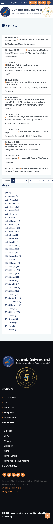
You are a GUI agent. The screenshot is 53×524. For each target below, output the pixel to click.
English (24, 2)
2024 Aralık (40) (12, 242)
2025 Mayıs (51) (12, 224)
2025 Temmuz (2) (13, 217)
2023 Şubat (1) (11, 319)
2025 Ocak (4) (11, 238)
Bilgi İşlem (8, 446)
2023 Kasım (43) (12, 287)
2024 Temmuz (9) (13, 259)
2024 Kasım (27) (12, 245)
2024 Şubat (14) (12, 277)
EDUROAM (9, 407)
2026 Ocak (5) (11, 200)
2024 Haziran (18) (13, 263)
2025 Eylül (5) (11, 214)
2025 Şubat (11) (12, 235)
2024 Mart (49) (12, 273)
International (10, 417)
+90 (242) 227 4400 (11, 488)
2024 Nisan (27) (12, 270)
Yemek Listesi (10, 456)
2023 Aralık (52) (12, 284)
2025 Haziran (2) (12, 221)
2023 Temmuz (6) (13, 301)
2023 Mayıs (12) (12, 308)
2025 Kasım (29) (12, 207)
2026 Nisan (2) (11, 196)
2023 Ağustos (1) (13, 298)
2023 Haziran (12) (13, 305)
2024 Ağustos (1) (13, 256)
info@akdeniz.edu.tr (11, 491)
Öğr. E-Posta (10, 397)
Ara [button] (14, 2)
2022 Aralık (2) (11, 326)
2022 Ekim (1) (11, 330)
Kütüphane (9, 412)
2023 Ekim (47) (12, 291)
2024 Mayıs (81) (12, 266)
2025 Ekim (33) (12, 210)
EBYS (6, 436)
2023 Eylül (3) (11, 294)
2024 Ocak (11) (11, 280)
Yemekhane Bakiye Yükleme (16, 461)
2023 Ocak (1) (11, 323)
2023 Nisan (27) (12, 312)
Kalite (6, 451)
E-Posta (8, 431)
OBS (6, 402)
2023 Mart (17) (11, 316)
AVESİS (7, 441)
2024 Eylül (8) (11, 252)
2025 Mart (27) (12, 231)
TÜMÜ (8, 193)
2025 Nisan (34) (12, 228)
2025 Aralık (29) (12, 203)
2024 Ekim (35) (12, 249)
